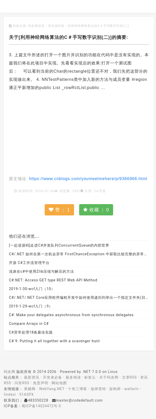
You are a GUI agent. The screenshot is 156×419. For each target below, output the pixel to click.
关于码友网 (108, 377)
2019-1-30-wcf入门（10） (32, 289)
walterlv (131, 389)
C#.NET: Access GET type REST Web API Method (53, 280)
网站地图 (59, 383)
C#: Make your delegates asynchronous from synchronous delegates (71, 315)
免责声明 (40, 383)
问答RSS (22, 383)
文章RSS (129, 377)
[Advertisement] (79, 134)
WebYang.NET (51, 389)
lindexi (10, 394)
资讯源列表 (56, 25)
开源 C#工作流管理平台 (29, 263)
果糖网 (29, 389)
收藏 (96, 209)
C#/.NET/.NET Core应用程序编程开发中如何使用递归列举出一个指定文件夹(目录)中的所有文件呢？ (79, 297)
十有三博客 (77, 389)
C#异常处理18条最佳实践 (31, 332)
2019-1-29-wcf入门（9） (31, 306)
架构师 (115, 389)
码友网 (9, 372)
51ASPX (26, 394)
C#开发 (100, 191)
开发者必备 (52, 377)
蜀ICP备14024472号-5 (41, 406)
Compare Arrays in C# (29, 324)
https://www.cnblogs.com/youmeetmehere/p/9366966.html (87, 179)
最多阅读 (73, 377)
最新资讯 (31, 377)
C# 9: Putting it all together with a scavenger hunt (54, 341)
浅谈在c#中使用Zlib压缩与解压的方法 (41, 271)
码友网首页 (36, 25)
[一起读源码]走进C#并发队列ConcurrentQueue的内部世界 (59, 245)
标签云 (90, 377)
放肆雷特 (98, 389)
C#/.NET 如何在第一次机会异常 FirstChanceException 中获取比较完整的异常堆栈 (79, 254)
